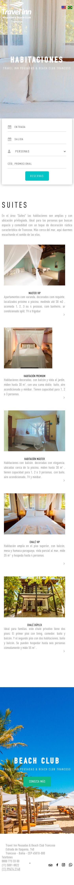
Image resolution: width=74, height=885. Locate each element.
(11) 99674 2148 (11, 869)
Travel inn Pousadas (16, 12)
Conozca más (37, 781)
